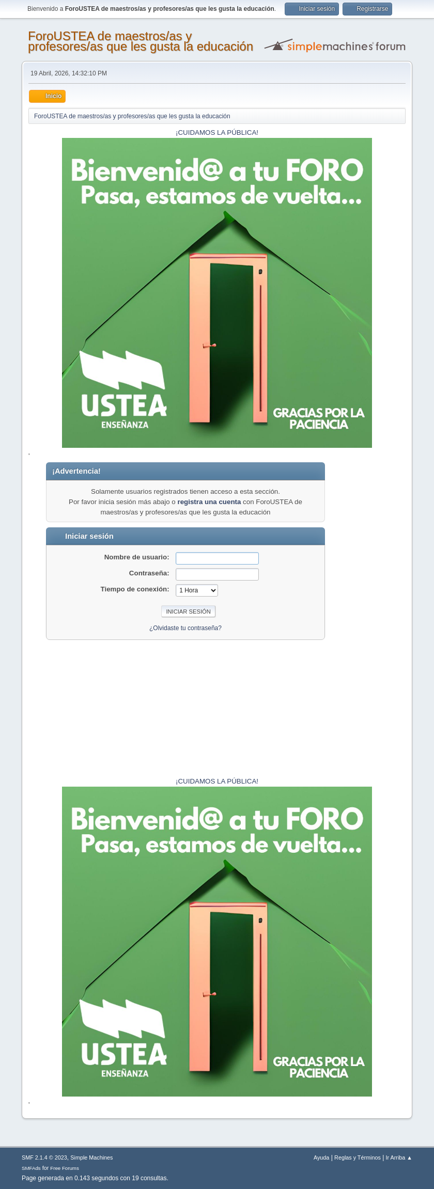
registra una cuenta (209, 502)
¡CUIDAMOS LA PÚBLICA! (217, 132)
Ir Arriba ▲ (399, 1157)
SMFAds (31, 1168)
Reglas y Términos (357, 1157)
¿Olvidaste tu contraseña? (185, 628)
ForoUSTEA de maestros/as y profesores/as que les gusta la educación (140, 41)
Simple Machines (91, 1157)
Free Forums (64, 1168)
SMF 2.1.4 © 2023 (44, 1157)
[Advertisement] (374, 617)
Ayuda (321, 1157)
